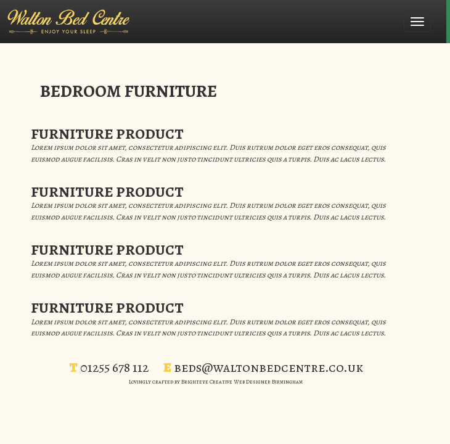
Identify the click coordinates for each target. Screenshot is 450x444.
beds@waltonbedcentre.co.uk (268, 367)
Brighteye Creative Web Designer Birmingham (242, 381)
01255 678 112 (114, 367)
